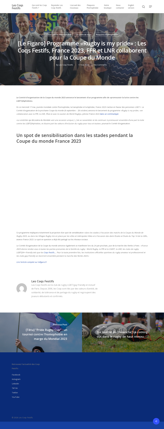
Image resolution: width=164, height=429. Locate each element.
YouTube (15, 397)
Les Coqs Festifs (17, 6)
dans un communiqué (109, 114)
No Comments (100, 65)
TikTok (15, 388)
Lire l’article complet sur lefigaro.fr (31, 262)
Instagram (16, 379)
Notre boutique (107, 6)
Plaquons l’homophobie (92, 6)
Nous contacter (120, 6)
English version (131, 6)
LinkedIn (15, 383)
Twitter (15, 392)
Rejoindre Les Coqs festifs (57, 6)
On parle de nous (83, 34)
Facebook (16, 374)
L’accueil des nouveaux (75, 6)
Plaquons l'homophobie (107, 34)
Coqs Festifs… (50, 252)
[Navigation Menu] (150, 6)
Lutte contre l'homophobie (58, 34)
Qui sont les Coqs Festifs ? (39, 6)
